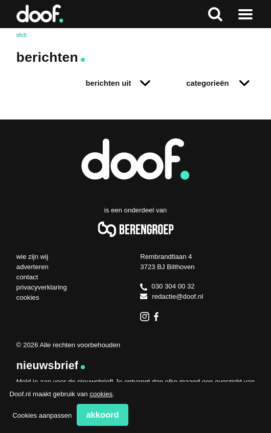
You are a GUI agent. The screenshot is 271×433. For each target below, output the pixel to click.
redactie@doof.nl (171, 296)
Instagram (144, 316)
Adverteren (32, 267)
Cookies (27, 297)
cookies (100, 394)
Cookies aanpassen (42, 415)
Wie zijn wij (32, 256)
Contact (27, 277)
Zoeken (215, 14)
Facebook (158, 316)
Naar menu (245, 14)
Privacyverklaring (41, 287)
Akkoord (102, 414)
